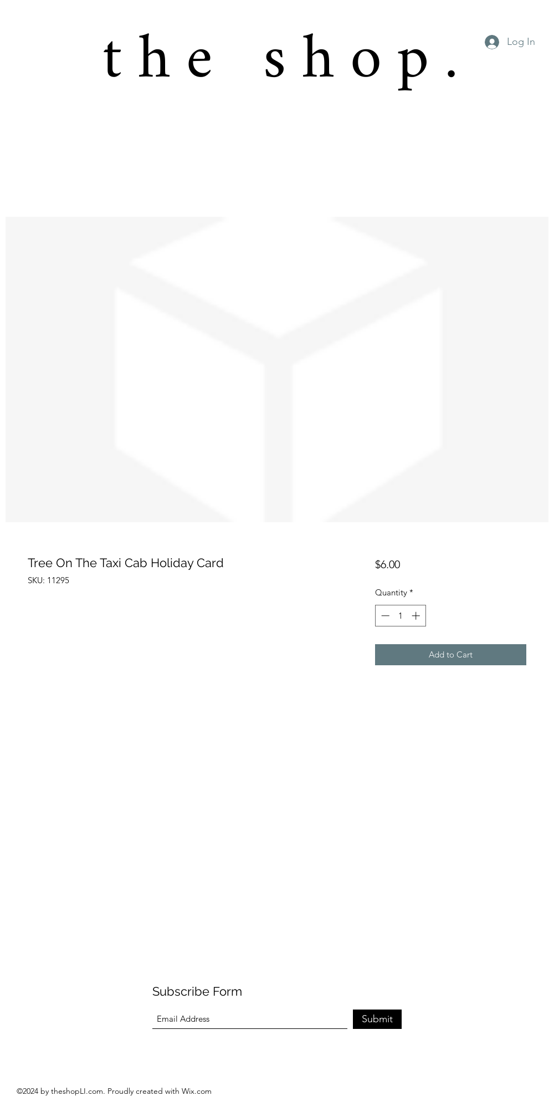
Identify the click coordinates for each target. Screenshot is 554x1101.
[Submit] (377, 1019)
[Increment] (416, 615)
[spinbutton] (400, 615)
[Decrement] (384, 615)
